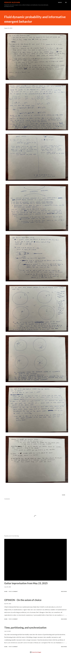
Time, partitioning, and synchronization (25, 627)
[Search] (60, 2)
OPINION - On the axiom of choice (22, 599)
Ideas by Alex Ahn (12, 2)
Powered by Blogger (35, 652)
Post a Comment (13, 591)
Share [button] (63, 494)
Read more (64, 591)
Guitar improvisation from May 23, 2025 (26, 583)
